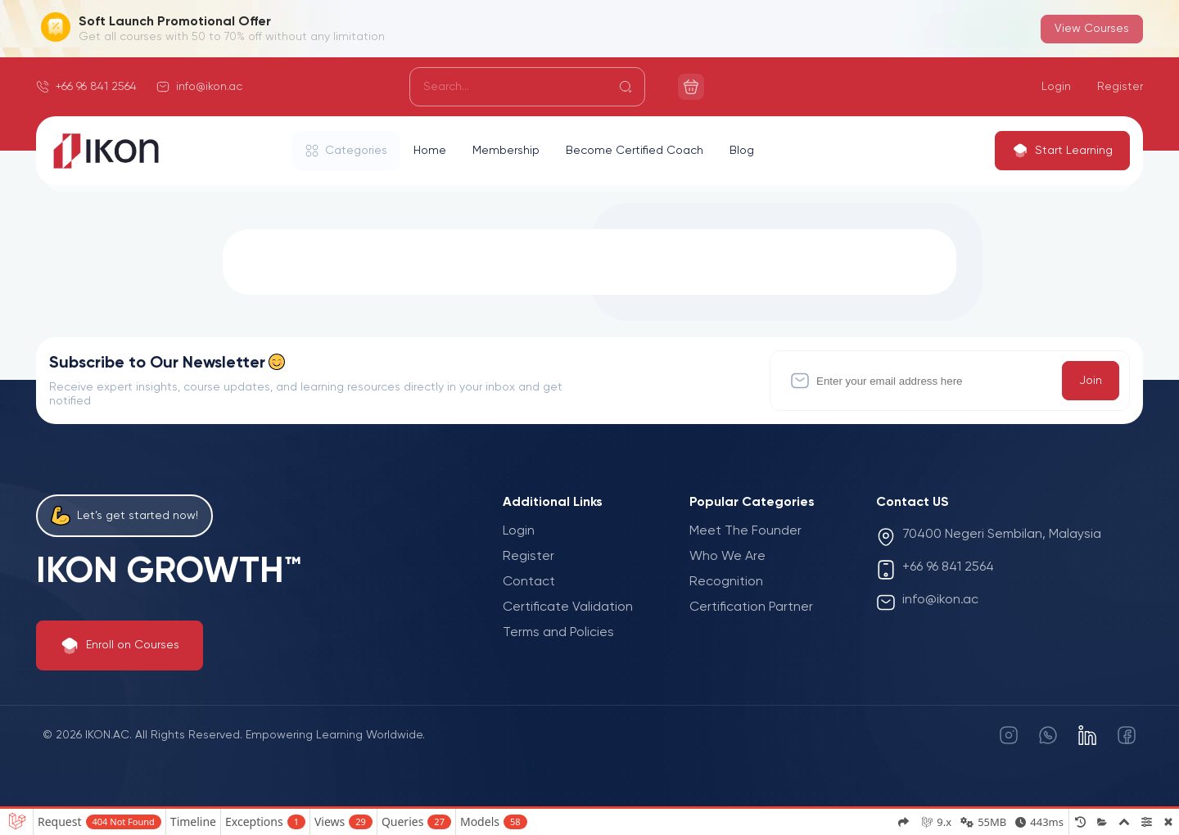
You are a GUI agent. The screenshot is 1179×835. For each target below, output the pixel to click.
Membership (506, 150)
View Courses (1092, 28)
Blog (742, 150)
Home (429, 150)
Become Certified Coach (634, 150)
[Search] (527, 86)
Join (1090, 380)
